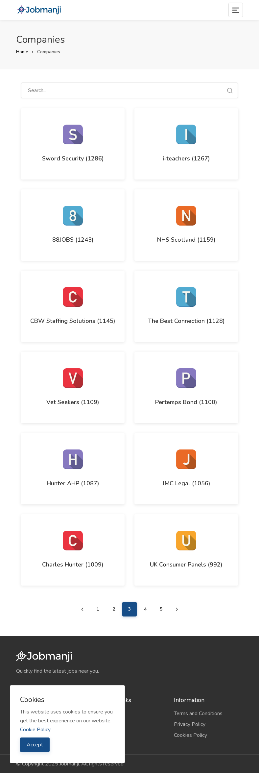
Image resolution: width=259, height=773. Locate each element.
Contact (103, 735)
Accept (35, 744)
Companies (107, 713)
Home (22, 52)
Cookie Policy (35, 729)
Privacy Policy (189, 724)
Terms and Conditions (198, 713)
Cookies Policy (190, 735)
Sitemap (104, 724)
